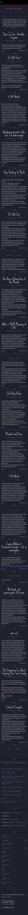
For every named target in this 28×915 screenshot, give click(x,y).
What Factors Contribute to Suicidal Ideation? (12, 787)
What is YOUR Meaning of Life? (14, 325)
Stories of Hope (6, 873)
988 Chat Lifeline (6, 897)
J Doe (11, 100)
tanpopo (11, 510)
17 (3, 351)
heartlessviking (11, 596)
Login (2, 802)
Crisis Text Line (5, 904)
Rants (4, 869)
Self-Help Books (14, 393)
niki (11, 553)
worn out (14, 633)
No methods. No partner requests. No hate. (13, 762)
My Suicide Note (6, 860)
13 (3, 700)
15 (3, 427)
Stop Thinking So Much (14, 172)
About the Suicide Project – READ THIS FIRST (12, 768)
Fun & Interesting (14, 848)
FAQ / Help (4, 798)
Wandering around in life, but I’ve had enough (14, 133)
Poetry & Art (6, 864)
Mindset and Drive (14, 434)
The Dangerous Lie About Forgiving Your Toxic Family (14, 671)
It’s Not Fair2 (14, 57)
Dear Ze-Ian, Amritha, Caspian (14, 35)
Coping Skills (14, 840)
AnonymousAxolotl (11, 40)
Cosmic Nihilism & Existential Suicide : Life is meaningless (14, 546)
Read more (23, 50)
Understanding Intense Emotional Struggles (11, 794)
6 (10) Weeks (14, 96)
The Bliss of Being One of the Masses (14, 280)
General (4, 851)
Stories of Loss (6, 878)
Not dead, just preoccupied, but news (14, 591)
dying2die (11, 358)
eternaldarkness (11, 61)
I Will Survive (6, 855)
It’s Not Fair (14, 214)
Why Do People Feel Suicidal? (8, 772)
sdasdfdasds (11, 575)
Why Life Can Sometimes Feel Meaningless (11, 791)
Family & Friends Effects (8, 843)
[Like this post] (13, 53)
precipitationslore (11, 138)
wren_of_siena (11, 636)
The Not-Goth (11, 255)
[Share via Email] (15, 53)
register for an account (10, 802)
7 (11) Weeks (14, 476)
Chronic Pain (6, 836)
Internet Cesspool (14, 707)
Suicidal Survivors (7, 882)
